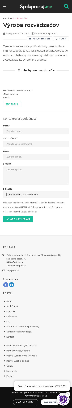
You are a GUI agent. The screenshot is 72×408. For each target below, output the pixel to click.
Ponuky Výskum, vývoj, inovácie (21, 345)
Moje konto (11, 371)
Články (9, 365)
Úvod (9, 301)
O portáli (10, 311)
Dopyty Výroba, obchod (17, 360)
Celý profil (12, 104)
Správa (7, 164)
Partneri (10, 375)
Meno (6, 125)
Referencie (11, 316)
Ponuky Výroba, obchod (18, 350)
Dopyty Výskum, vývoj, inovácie (21, 355)
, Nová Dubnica (10, 93)
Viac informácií (25, 402)
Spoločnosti (12, 306)
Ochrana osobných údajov (19, 331)
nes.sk (6, 97)
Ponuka (7, 18)
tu (36, 211)
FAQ (8, 321)
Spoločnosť (10, 138)
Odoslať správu (18, 219)
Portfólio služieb (20, 18)
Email (6, 151)
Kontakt (10, 336)
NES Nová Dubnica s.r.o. (18, 90)
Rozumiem (50, 402)
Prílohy (7, 188)
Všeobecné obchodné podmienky (22, 326)
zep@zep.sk (12, 270)
